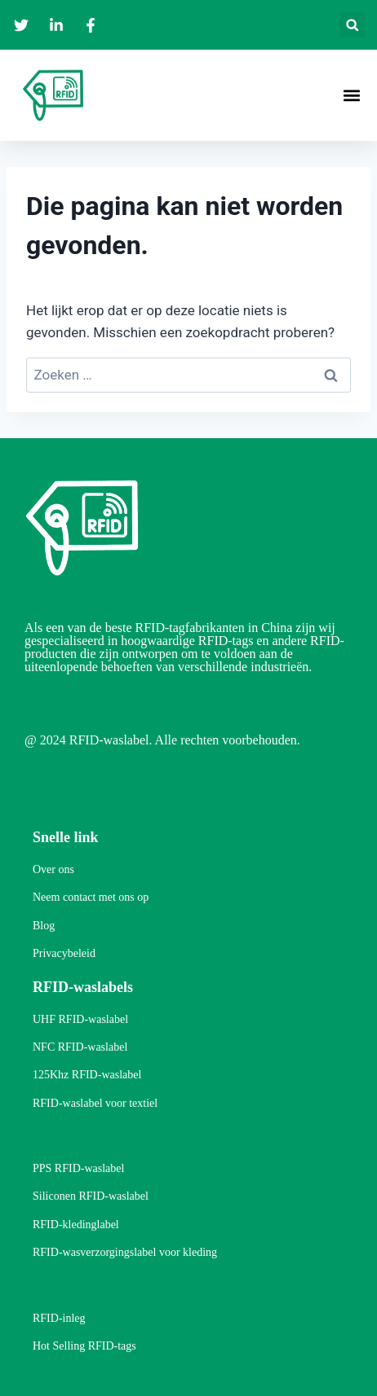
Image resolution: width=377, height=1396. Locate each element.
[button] (352, 24)
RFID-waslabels (83, 987)
